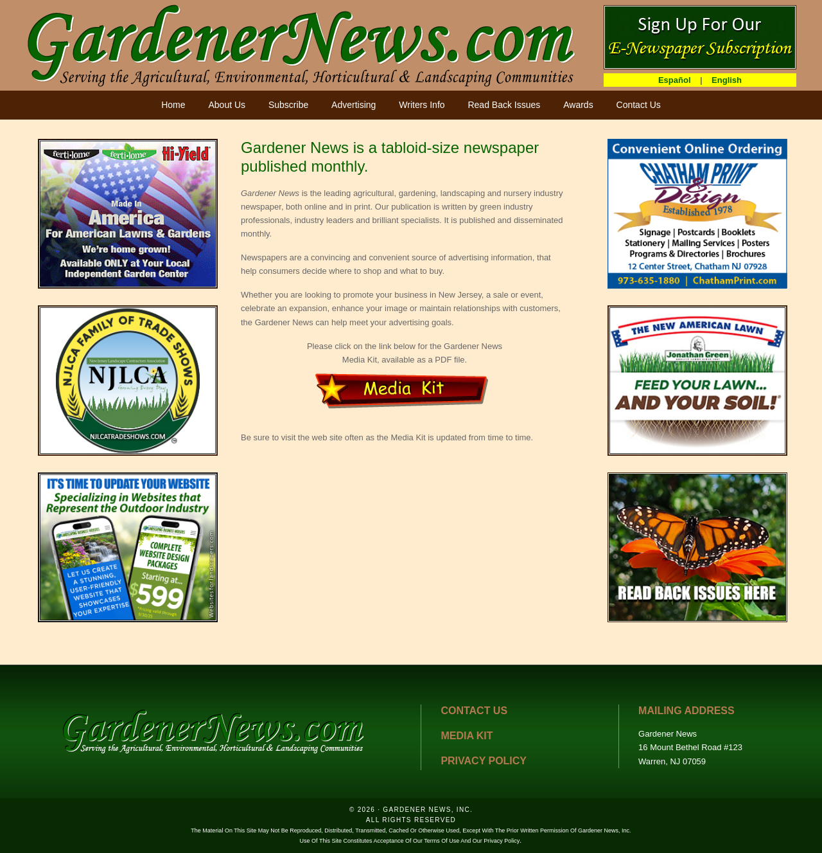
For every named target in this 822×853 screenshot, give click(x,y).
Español (674, 80)
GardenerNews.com (302, 45)
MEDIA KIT (467, 735)
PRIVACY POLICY (484, 760)
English (727, 80)
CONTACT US (474, 710)
